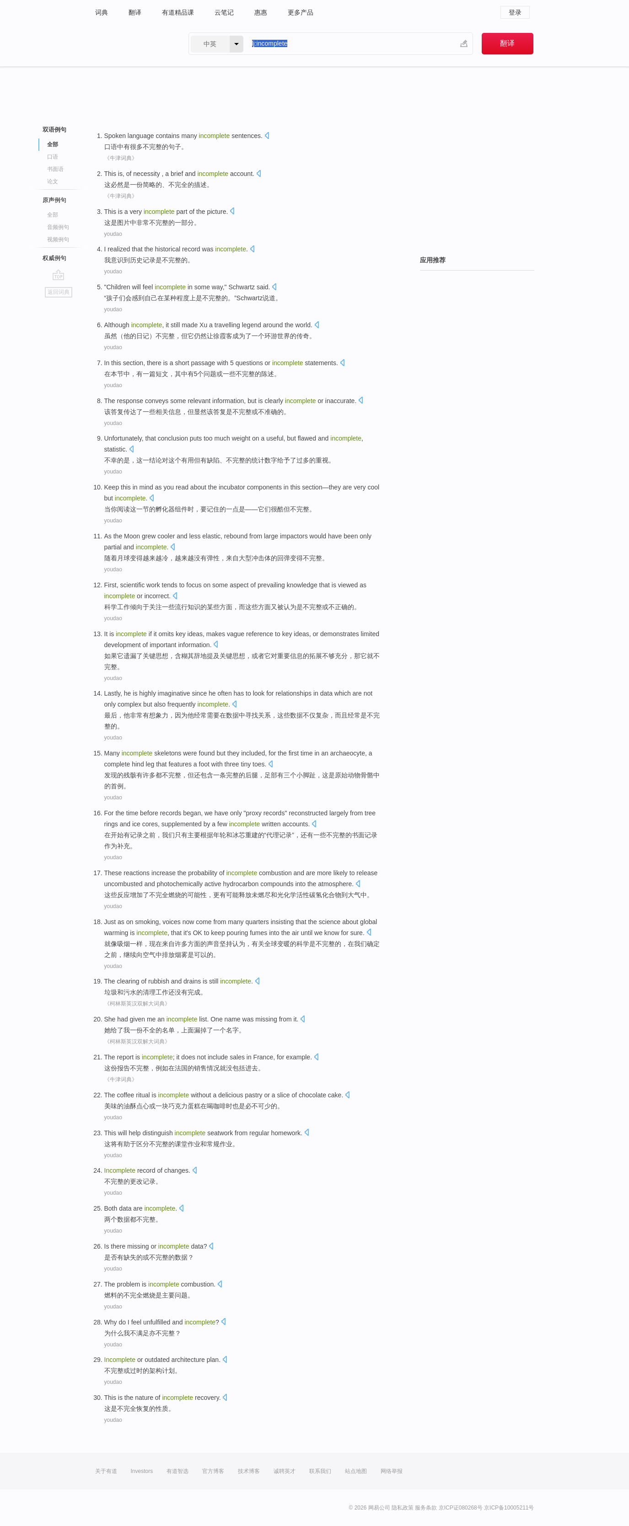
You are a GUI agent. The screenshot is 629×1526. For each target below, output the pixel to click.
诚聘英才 (285, 1471)
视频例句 (58, 239)
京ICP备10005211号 (509, 1508)
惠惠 (260, 12)
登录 (515, 12)
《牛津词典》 (120, 158)
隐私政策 (403, 1508)
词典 (101, 12)
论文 (52, 181)
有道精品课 (178, 12)
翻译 (135, 12)
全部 (52, 144)
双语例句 (54, 129)
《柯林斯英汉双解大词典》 (137, 1003)
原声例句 (54, 200)
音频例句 (58, 227)
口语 (52, 157)
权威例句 (54, 258)
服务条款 (426, 1508)
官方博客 (213, 1471)
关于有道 (106, 1471)
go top (58, 274)
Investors (142, 1471)
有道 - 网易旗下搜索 (132, 43)
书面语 (55, 169)
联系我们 (320, 1471)
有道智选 (177, 1471)
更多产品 (300, 12)
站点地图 (356, 1471)
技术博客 (249, 1471)
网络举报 (392, 1471)
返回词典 (59, 292)
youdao (113, 234)
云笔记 (224, 12)
